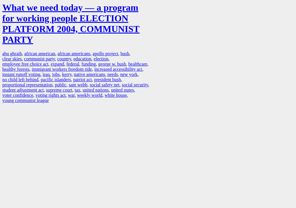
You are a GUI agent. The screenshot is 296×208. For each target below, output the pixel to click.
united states (122, 90)
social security (135, 84)
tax (77, 90)
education (82, 58)
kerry (67, 74)
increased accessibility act (118, 69)
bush (125, 53)
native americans (89, 74)
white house (116, 95)
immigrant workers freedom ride (62, 69)
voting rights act (51, 95)
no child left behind (20, 79)
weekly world (89, 95)
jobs (56, 74)
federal (72, 64)
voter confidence (17, 95)
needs (112, 74)
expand (57, 64)
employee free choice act (25, 64)
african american (39, 53)
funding (89, 64)
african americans (74, 53)
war (71, 95)
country (64, 58)
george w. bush (112, 64)
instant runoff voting (21, 74)
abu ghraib (12, 53)
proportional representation (27, 84)
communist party (39, 58)
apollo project (105, 53)
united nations (96, 90)
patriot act (82, 79)
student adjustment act (23, 90)
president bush (107, 79)
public (60, 84)
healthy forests (15, 69)
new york (129, 74)
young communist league (25, 100)
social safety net (104, 84)
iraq (46, 74)
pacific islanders (56, 79)
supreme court (59, 90)
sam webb (78, 84)
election (101, 58)
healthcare (137, 64)
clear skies (12, 58)
